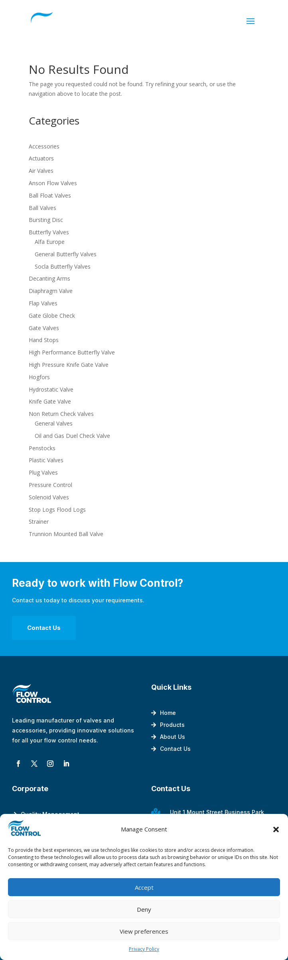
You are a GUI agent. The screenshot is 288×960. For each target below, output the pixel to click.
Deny (144, 909)
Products (172, 725)
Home (168, 713)
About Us (172, 737)
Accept (144, 887)
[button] (276, 829)
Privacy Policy (144, 949)
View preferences (144, 931)
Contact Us (44, 627)
